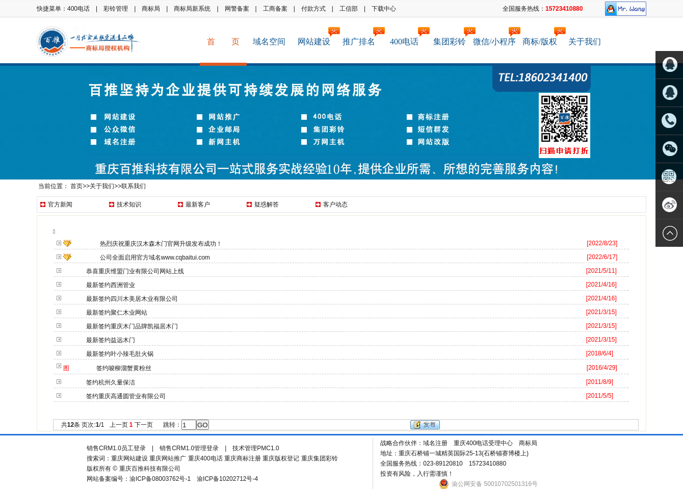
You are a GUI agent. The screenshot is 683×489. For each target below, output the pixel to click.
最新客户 (198, 204)
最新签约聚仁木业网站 (116, 312)
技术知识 (129, 204)
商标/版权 (542, 36)
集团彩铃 (452, 36)
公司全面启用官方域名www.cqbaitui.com (155, 257)
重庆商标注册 (242, 458)
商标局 (151, 8)
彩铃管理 (115, 8)
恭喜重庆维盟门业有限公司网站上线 (135, 271)
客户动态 (335, 204)
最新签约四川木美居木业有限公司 (132, 298)
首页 (76, 186)
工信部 (348, 8)
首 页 (223, 41)
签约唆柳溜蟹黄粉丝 (123, 368)
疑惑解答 (266, 204)
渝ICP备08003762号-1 (160, 478)
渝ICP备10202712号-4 (228, 478)
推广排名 (362, 36)
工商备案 (275, 8)
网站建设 (317, 36)
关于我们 (584, 41)
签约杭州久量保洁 (110, 382)
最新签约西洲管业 (110, 285)
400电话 (78, 8)
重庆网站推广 (167, 458)
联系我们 (133, 186)
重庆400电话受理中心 (483, 443)
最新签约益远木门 (110, 340)
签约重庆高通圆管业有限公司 (126, 396)
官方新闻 (60, 204)
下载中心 (384, 8)
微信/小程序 (495, 36)
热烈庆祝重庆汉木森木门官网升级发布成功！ (161, 243)
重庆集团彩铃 (319, 458)
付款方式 (313, 8)
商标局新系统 (192, 8)
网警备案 (237, 8)
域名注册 (435, 443)
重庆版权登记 (280, 458)
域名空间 (269, 41)
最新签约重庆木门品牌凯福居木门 (132, 326)
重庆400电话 (205, 458)
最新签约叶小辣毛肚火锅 (119, 353)
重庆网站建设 (129, 458)
